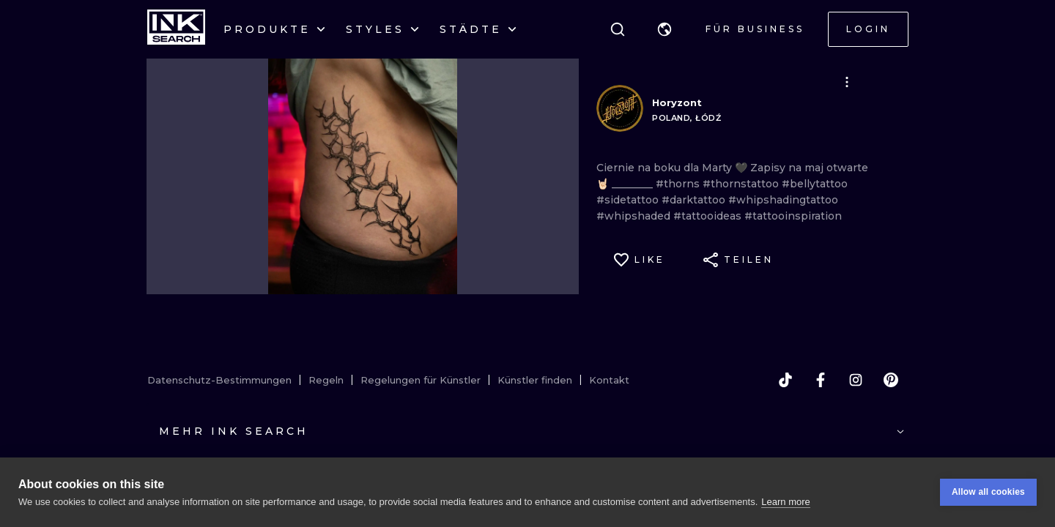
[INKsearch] (176, 29)
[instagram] (855, 379)
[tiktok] (785, 379)
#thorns (679, 183)
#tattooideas (708, 216)
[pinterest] (890, 379)
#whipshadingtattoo (783, 199)
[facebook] (820, 379)
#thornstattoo (742, 183)
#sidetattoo (629, 199)
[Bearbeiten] (847, 82)
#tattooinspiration (793, 216)
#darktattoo (695, 199)
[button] (664, 29)
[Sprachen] (664, 29)
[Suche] (617, 29)
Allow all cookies (988, 497)
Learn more (785, 506)
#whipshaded (634, 216)
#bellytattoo (815, 183)
